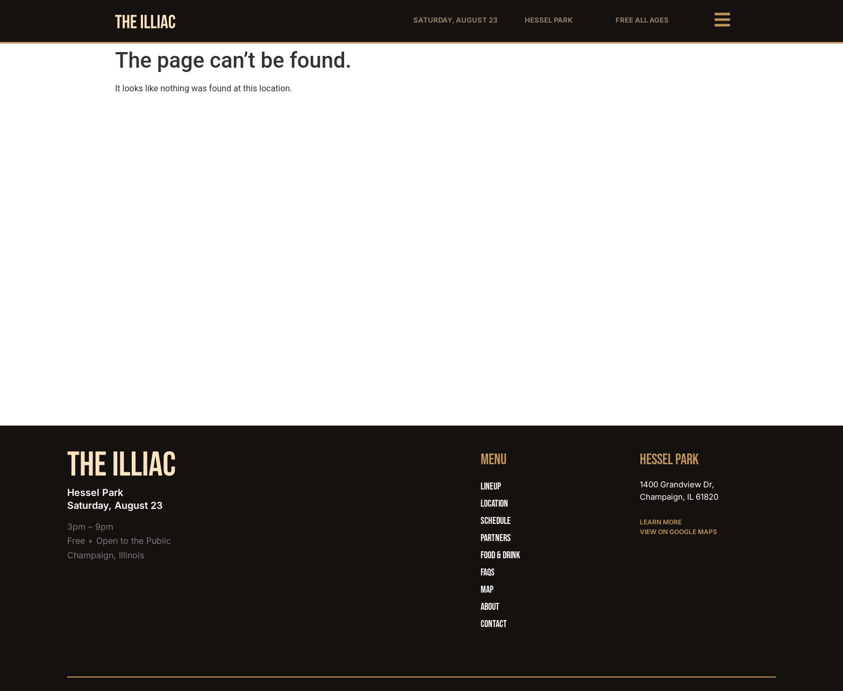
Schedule (496, 521)
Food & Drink (500, 555)
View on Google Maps (678, 532)
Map (487, 589)
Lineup (491, 486)
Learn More (661, 522)
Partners (496, 538)
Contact (494, 624)
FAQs (488, 572)
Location (494, 503)
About (490, 607)
